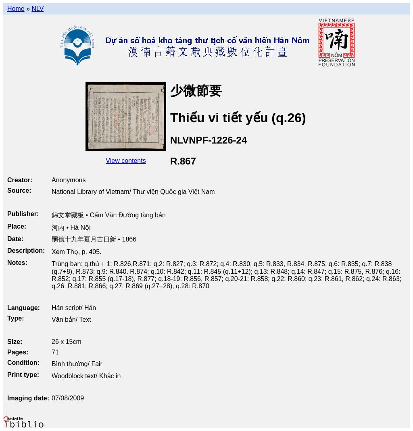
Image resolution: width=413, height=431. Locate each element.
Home (16, 8)
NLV (37, 8)
